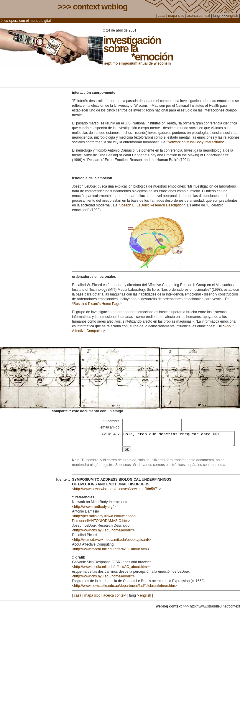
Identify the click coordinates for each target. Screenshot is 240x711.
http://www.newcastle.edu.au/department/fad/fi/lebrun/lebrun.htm (124, 588)
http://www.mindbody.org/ (94, 509)
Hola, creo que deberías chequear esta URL (177, 440)
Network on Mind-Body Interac (191, 142)
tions (219, 142)
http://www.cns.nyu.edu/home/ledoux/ (103, 533)
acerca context (199, 16)
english (232, 16)
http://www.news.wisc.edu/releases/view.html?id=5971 (116, 492)
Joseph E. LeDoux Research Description (152, 205)
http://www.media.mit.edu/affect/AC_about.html (110, 552)
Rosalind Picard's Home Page (96, 304)
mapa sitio (176, 16)
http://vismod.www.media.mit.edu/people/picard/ (111, 542)
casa (161, 16)
